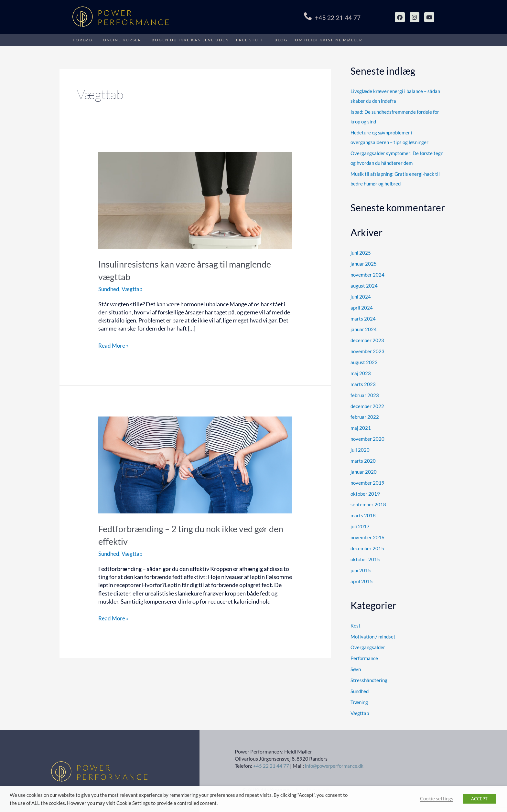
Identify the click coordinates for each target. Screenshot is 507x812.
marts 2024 (363, 318)
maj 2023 (361, 372)
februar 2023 (365, 394)
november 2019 (367, 481)
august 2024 (364, 285)
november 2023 (367, 350)
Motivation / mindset (373, 635)
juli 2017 (360, 525)
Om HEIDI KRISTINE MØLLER (328, 39)
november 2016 (367, 536)
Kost (356, 624)
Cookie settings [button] (436, 798)
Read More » (114, 345)
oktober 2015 (365, 558)
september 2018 (368, 503)
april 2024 (362, 307)
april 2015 (362, 580)
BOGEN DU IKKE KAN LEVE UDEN (190, 39)
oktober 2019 (365, 492)
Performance (364, 656)
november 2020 (367, 438)
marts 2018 (363, 514)
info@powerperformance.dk (336, 764)
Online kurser (122, 39)
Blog (281, 39)
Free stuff (250, 39)
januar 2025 (364, 263)
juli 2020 (360, 449)
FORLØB (82, 39)
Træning (359, 700)
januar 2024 (364, 329)
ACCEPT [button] (479, 798)
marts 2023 (363, 383)
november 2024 (367, 274)
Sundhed (109, 288)
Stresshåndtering (369, 678)
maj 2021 (361, 427)
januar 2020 (364, 470)
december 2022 (367, 405)
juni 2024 (361, 296)
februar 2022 (365, 416)
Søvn (356, 667)
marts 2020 (363, 459)
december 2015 (367, 547)
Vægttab (134, 288)
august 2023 (364, 361)
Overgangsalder (368, 646)
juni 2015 (361, 569)
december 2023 (367, 340)
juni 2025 (361, 252)
